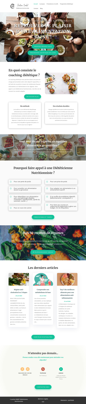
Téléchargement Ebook (43, 252)
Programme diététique (66, 4)
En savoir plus (33, 96)
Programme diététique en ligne (43, 52)
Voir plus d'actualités (43, 337)
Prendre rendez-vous (43, 46)
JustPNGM (71, 400)
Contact (36, 8)
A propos (42, 4)
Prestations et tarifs (52, 4)
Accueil (36, 4)
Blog (41, 8)
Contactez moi (43, 387)
